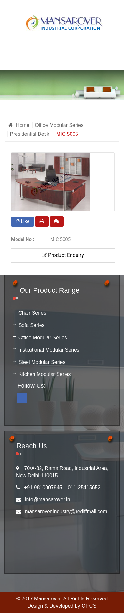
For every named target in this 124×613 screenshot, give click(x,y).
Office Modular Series (59, 125)
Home (18, 125)
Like (22, 221)
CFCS (89, 606)
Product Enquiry (63, 255)
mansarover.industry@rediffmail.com (66, 511)
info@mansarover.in (47, 499)
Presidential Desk (29, 134)
